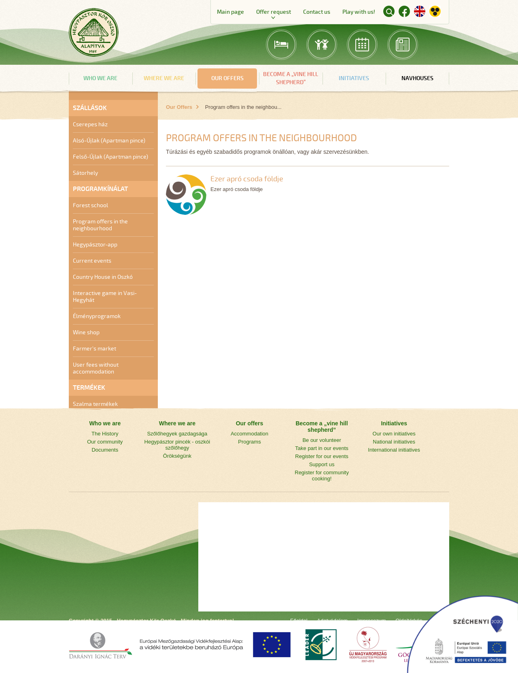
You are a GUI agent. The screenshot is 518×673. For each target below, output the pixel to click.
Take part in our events (321, 448)
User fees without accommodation (96, 368)
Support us (322, 464)
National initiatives (394, 442)
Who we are (100, 78)
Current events (92, 260)
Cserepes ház (90, 124)
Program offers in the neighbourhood (100, 225)
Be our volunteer (321, 440)
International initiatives (394, 450)
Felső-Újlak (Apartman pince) (110, 156)
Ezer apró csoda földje (246, 178)
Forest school (90, 205)
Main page (230, 11)
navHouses (417, 78)
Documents (104, 450)
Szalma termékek (95, 404)
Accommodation (249, 434)
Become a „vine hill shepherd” (290, 78)
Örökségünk (177, 456)
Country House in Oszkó (103, 277)
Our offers (227, 78)
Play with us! (358, 11)
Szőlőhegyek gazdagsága (177, 434)
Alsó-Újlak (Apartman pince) (109, 140)
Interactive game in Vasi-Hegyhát (105, 297)
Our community (105, 442)
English (419, 11)
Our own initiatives (394, 434)
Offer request (273, 11)
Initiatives (354, 78)
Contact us (316, 11)
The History (104, 434)
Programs (249, 442)
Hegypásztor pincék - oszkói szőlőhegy (177, 445)
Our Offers (179, 107)
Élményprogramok (97, 316)
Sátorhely (85, 173)
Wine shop (86, 332)
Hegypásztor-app (95, 244)
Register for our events (321, 456)
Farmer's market (94, 348)
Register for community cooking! (322, 475)
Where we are (164, 78)
